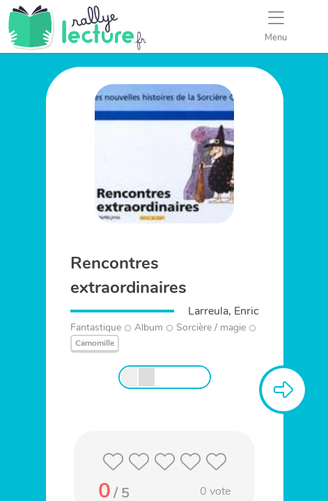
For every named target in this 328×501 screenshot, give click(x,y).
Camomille (94, 343)
